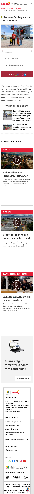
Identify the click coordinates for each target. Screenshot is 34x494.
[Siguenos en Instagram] (20, 461)
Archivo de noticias (11, 429)
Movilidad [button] (8, 52)
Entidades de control (12, 425)
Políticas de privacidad (16, 485)
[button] (16, 75)
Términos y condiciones (26, 485)
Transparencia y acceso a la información (14, 433)
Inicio (3, 8)
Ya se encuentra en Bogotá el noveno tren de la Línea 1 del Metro (21, 127)
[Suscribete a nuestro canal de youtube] (24, 461)
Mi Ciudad (10, 8)
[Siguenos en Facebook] (9, 461)
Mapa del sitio (8, 486)
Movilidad (18, 8)
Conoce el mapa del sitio (13, 422)
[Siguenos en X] (17, 461)
